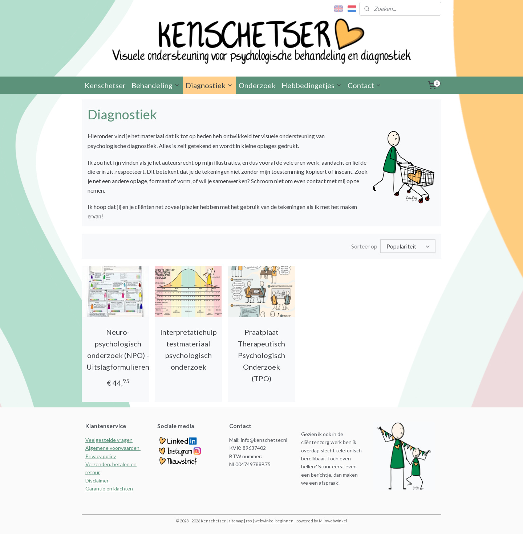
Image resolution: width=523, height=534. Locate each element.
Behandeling (155, 85)
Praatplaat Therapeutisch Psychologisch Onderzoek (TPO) (261, 355)
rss (249, 520)
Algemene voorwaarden (113, 448)
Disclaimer (97, 480)
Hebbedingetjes (311, 85)
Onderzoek (257, 85)
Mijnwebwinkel (333, 520)
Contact (364, 85)
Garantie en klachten (109, 488)
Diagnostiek (209, 85)
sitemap (235, 520)
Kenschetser (105, 85)
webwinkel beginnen (274, 520)
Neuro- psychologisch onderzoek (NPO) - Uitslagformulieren (117, 349)
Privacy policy (100, 456)
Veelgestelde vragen (109, 440)
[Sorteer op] (408, 246)
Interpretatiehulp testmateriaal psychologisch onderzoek (188, 349)
